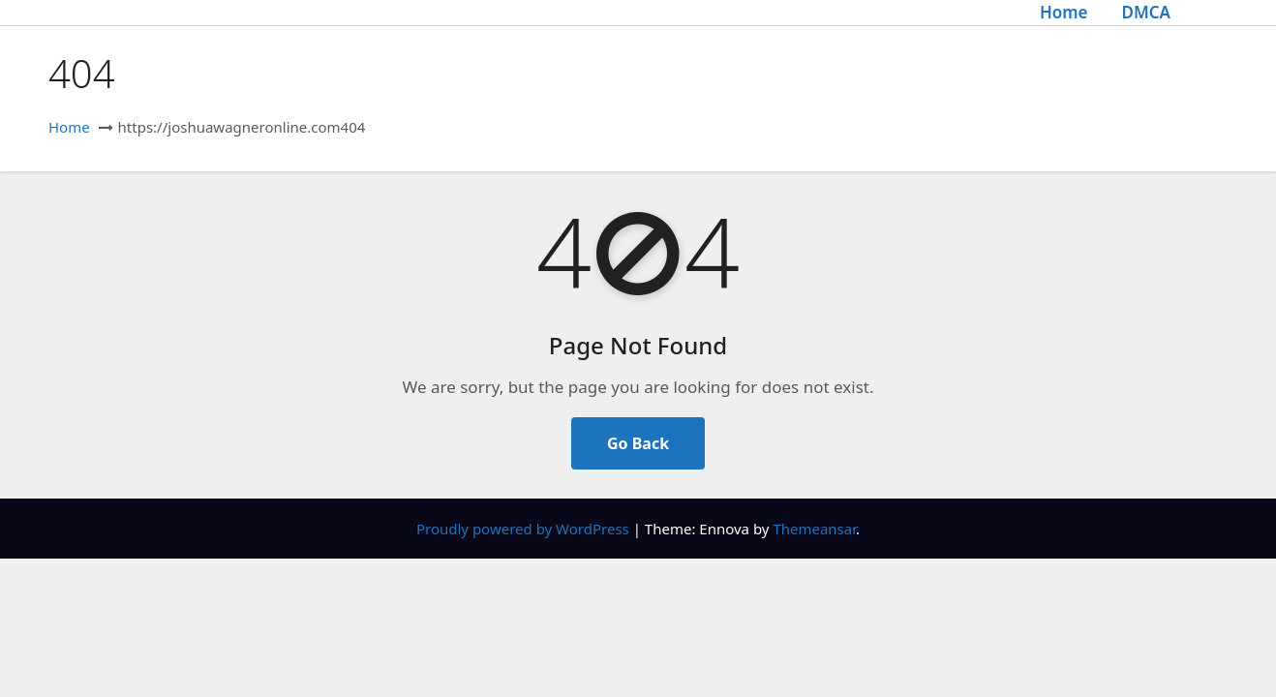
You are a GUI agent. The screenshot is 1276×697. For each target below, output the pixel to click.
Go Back (638, 443)
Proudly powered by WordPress (524, 528)
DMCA (1145, 12)
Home (1064, 12)
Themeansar (814, 528)
